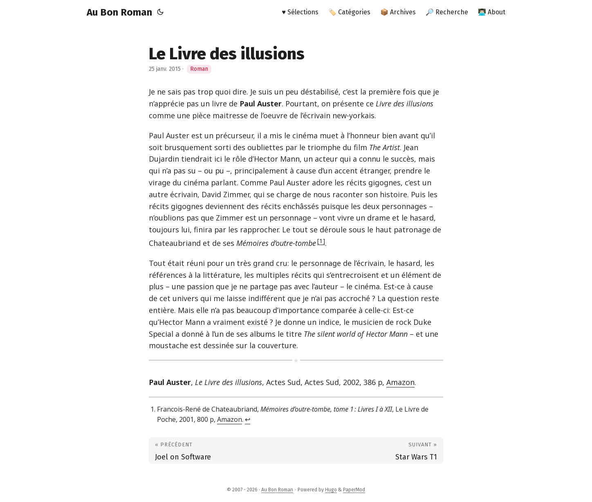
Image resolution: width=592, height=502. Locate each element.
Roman (199, 68)
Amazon (400, 382)
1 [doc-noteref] (321, 240)
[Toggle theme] (160, 12)
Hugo (331, 490)
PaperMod (354, 490)
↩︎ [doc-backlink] (247, 419)
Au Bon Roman (119, 12)
